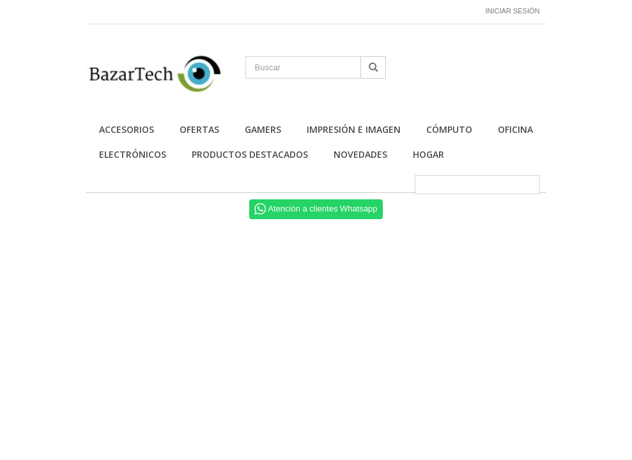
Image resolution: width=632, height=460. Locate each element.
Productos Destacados (250, 154)
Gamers (263, 129)
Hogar (428, 154)
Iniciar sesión (513, 11)
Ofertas (199, 129)
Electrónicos (132, 154)
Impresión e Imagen (354, 129)
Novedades (360, 154)
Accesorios (126, 129)
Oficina (515, 129)
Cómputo (449, 129)
